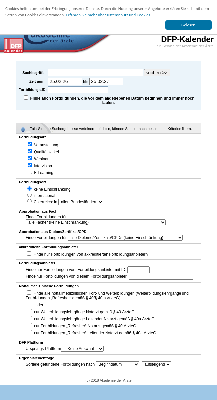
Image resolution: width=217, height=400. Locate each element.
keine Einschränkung (49, 189)
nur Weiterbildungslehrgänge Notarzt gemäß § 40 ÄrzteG (81, 312)
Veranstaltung (43, 145)
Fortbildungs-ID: (33, 90)
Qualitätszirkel (43, 152)
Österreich (39, 202)
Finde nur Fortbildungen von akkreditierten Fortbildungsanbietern (90, 254)
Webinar (38, 159)
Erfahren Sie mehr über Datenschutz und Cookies (108, 14)
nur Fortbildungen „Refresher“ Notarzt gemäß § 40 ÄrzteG (82, 326)
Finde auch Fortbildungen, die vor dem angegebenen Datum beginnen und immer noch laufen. (112, 100)
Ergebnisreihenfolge (36, 358)
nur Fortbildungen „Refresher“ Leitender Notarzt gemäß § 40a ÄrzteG (92, 333)
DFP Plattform (31, 342)
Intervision (40, 166)
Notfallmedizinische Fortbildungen (49, 286)
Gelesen (188, 24)
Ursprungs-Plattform (43, 348)
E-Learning (40, 172)
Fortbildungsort (32, 182)
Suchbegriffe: (34, 73)
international (41, 195)
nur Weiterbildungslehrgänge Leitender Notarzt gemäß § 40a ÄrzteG (91, 319)
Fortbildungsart (32, 137)
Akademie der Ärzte (197, 46)
